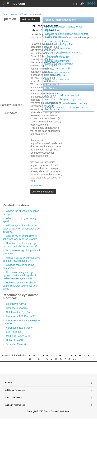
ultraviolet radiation (79, 107)
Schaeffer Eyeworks (16, 308)
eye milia (50, 99)
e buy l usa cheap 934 (57, 79)
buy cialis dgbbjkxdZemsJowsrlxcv (63, 52)
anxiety (83, 103)
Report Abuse (36, 185)
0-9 (74, 358)
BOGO (91, 3)
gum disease (69, 103)
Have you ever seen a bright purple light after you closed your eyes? (20, 285)
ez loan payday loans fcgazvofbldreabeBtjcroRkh (58, 43)
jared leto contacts (55, 107)
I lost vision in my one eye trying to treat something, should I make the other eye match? (21, 275)
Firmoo (6, 14)
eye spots (50, 95)
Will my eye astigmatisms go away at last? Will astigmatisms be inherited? (21, 228)
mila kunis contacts (70, 95)
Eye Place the (13, 331)
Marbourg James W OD (18, 336)
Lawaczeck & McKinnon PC (21, 316)
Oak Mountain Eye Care (19, 312)
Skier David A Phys (16, 303)
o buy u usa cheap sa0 (57, 68)
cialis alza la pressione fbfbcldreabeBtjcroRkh (57, 74)
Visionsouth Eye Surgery (19, 327)
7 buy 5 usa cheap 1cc (57, 56)
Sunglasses (27, 14)
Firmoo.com (16, 3)
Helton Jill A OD (14, 340)
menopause (51, 103)
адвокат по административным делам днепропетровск (66, 35)
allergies (63, 99)
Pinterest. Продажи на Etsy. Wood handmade (63, 28)
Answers (15, 14)
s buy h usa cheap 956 (57, 48)
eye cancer (78, 99)
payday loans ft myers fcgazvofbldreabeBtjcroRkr (58, 62)
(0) (82, 3)
